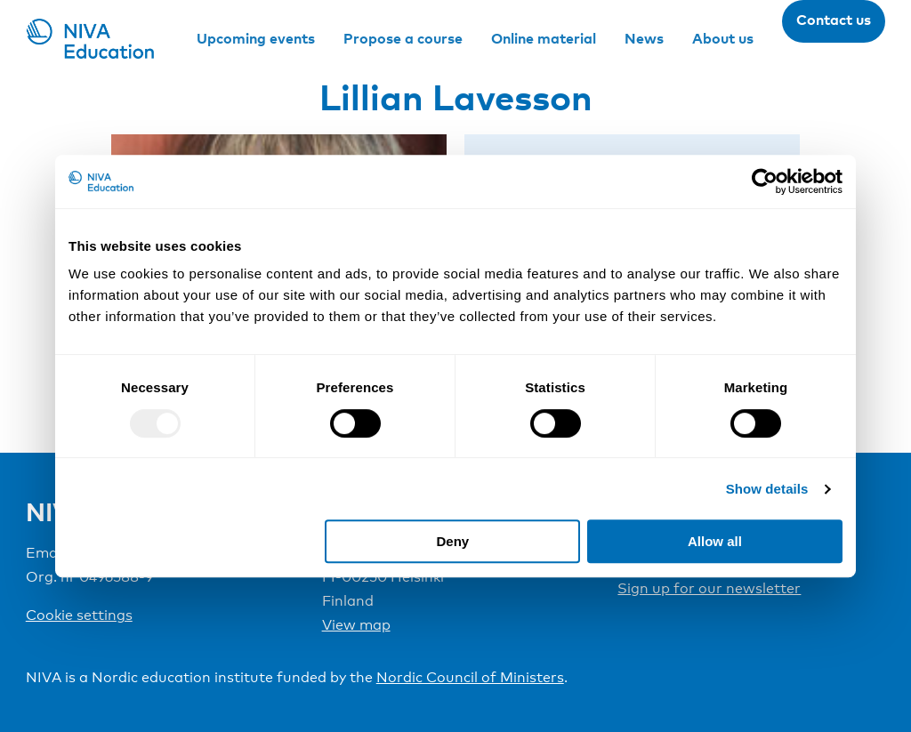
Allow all (715, 541)
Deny (453, 541)
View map (356, 624)
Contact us (833, 19)
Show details (767, 488)
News (644, 38)
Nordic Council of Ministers (470, 677)
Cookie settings (79, 615)
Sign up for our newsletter (709, 588)
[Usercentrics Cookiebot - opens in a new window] (764, 181)
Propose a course (403, 38)
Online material (543, 38)
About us (723, 38)
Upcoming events (256, 38)
